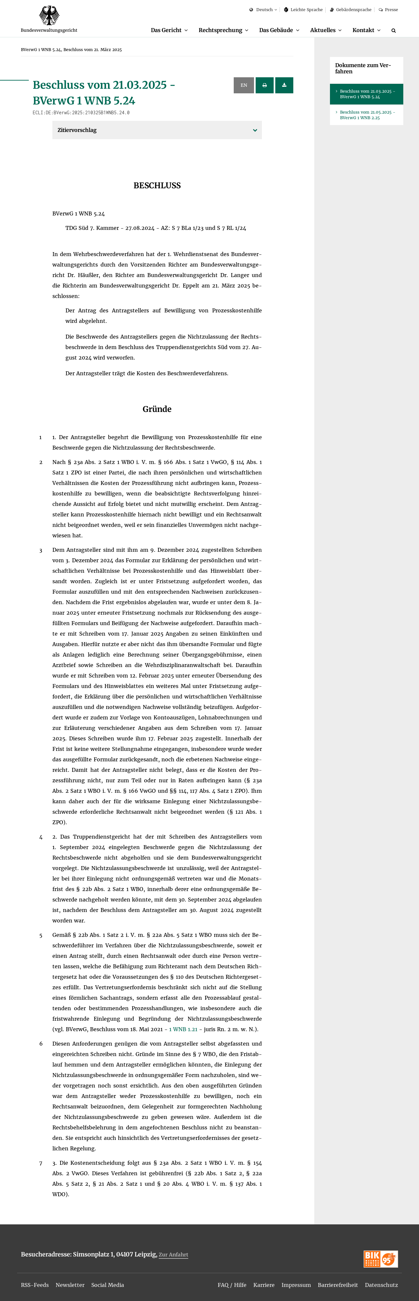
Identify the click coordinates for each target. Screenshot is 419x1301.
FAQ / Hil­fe (232, 1285)
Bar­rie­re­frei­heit (338, 1285)
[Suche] (395, 30)
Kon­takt (363, 30)
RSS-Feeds (35, 1285)
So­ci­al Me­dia (108, 1285)
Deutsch (261, 10)
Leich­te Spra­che (303, 9)
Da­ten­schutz (381, 1285)
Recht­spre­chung (220, 30)
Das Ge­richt (165, 30)
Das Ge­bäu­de (276, 30)
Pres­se (388, 9)
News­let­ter (70, 1285)
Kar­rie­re (264, 1285)
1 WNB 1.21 (184, 1029)
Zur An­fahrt (173, 1255)
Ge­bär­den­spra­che (350, 9)
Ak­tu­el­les (323, 30)
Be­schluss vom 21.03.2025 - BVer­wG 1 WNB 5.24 (367, 94)
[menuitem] (169, 30)
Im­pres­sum (296, 1285)
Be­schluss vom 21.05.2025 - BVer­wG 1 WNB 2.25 (367, 115)
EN (244, 85)
